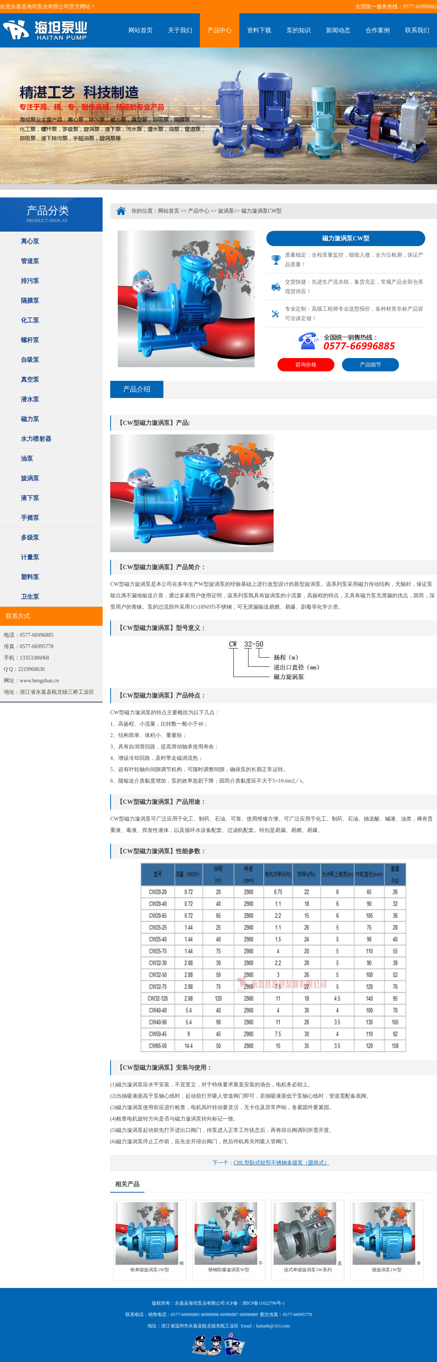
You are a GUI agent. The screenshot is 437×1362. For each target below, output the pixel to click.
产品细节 (370, 365)
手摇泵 (30, 517)
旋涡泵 (30, 478)
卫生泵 (30, 596)
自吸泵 (30, 360)
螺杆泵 (30, 340)
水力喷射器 (36, 439)
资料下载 (259, 30)
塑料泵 (30, 577)
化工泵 (30, 320)
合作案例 (378, 30)
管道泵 (30, 261)
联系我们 (417, 30)
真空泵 (30, 379)
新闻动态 (338, 30)
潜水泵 (30, 399)
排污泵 (30, 281)
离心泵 (30, 241)
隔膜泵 (30, 300)
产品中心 (219, 30)
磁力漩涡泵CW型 (261, 211)
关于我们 (180, 30)
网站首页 (140, 30)
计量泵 (30, 557)
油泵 (27, 458)
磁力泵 (30, 419)
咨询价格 (306, 365)
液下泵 (30, 498)
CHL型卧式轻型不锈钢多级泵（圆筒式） (281, 1163)
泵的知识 (299, 30)
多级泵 (30, 537)
